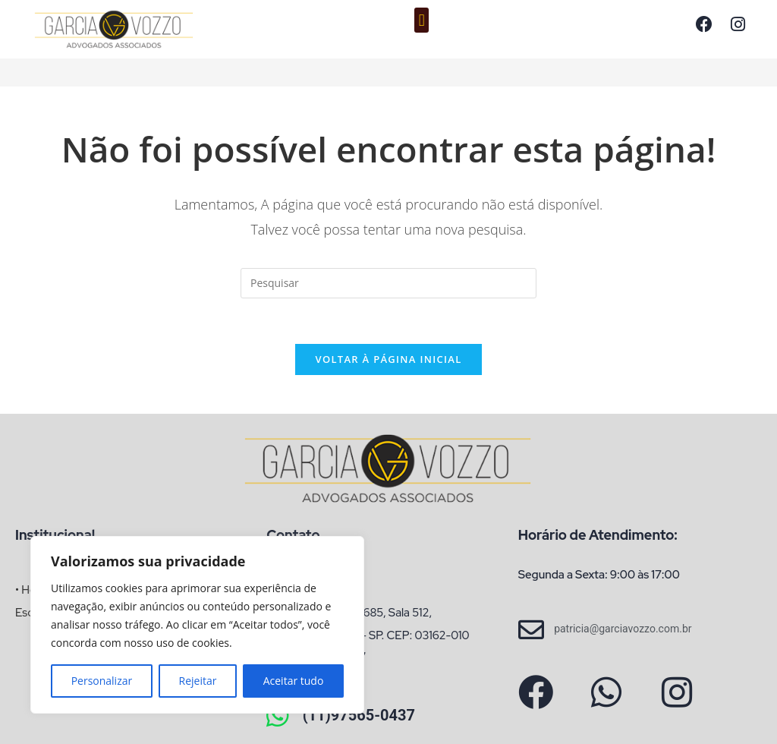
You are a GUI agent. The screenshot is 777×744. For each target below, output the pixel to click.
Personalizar (102, 680)
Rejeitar (198, 680)
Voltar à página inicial (388, 360)
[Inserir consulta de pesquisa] (388, 283)
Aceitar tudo (293, 680)
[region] (197, 625)
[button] (421, 20)
